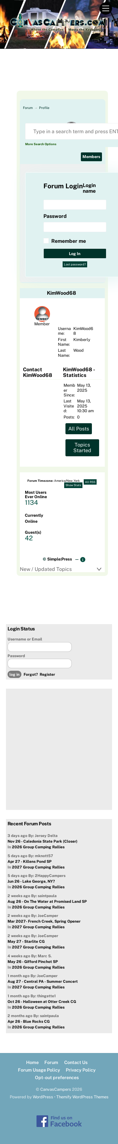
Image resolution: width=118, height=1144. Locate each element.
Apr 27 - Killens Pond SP (30, 861)
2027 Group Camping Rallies (38, 867)
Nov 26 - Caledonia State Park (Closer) (42, 841)
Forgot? (31, 674)
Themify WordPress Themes (82, 1097)
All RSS (90, 482)
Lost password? (75, 264)
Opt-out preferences (57, 1077)
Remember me (68, 241)
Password (16, 656)
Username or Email (25, 639)
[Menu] (105, 9)
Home (32, 1062)
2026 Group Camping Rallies (38, 847)
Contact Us (75, 1062)
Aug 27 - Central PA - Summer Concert (43, 981)
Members (91, 156)
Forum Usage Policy (39, 1070)
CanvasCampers (55, 1089)
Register (47, 674)
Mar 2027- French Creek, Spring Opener (44, 921)
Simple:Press (59, 559)
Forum (28, 108)
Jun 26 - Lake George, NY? (31, 881)
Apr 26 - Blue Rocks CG (29, 1021)
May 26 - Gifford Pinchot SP (33, 961)
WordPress (43, 1097)
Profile (44, 108)
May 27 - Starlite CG (26, 941)
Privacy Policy (81, 1070)
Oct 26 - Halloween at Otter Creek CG (42, 1001)
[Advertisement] (59, 75)
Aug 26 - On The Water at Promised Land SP (47, 901)
